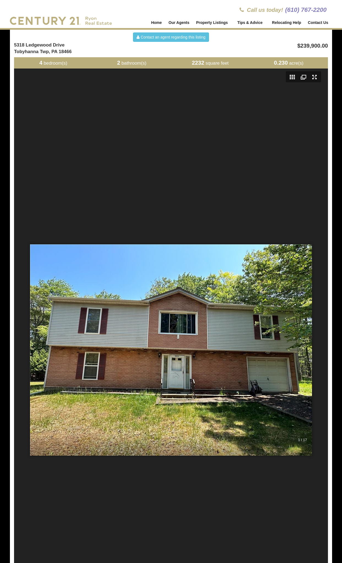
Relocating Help (286, 22)
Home (156, 22)
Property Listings (212, 22)
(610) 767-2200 (306, 9)
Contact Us (318, 22)
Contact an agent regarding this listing (171, 37)
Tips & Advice (250, 22)
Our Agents (179, 22)
